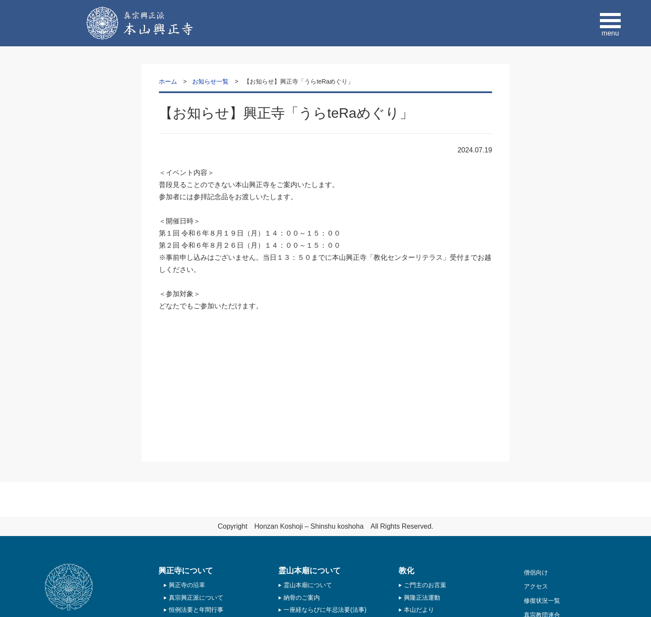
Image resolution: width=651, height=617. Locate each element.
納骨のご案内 (302, 597)
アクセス (536, 586)
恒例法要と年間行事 (196, 609)
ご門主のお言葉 (425, 584)
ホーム (168, 81)
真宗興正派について (196, 597)
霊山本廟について (308, 584)
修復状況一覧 (542, 600)
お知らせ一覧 (210, 81)
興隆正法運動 (422, 597)
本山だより (419, 609)
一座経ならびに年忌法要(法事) (325, 609)
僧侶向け (536, 572)
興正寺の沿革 (187, 584)
